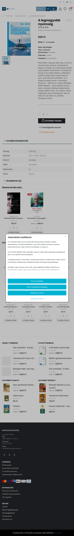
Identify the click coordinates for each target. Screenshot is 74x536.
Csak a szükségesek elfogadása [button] (37, 287)
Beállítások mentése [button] (37, 293)
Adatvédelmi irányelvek (37, 298)
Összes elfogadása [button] (37, 281)
